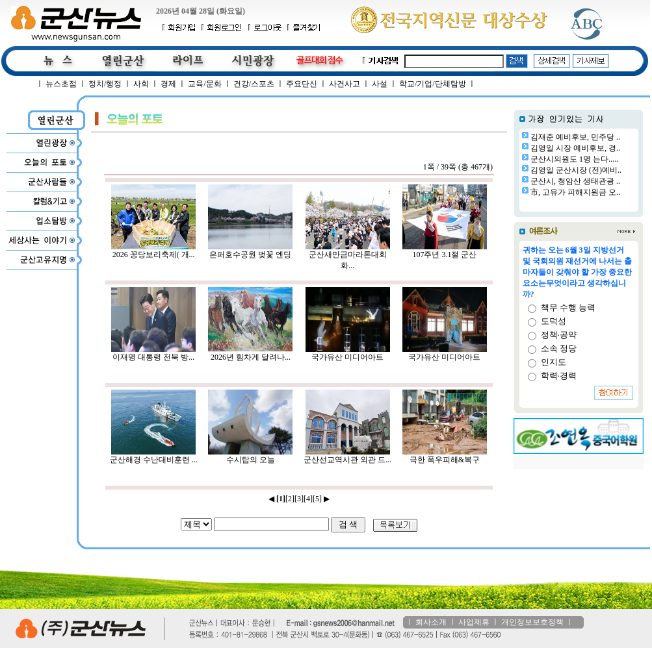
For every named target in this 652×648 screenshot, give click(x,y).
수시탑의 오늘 (250, 455)
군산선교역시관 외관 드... (347, 455)
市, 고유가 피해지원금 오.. (575, 192)
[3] (299, 498)
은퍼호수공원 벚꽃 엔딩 (250, 250)
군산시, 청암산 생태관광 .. (575, 181)
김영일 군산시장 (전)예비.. (575, 170)
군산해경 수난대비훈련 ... (154, 455)
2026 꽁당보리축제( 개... (153, 250)
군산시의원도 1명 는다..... (574, 159)
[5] (317, 498)
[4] (308, 498)
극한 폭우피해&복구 (444, 455)
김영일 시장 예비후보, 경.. (575, 148)
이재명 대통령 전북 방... (153, 353)
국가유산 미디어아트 (348, 353)
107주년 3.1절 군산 (444, 250)
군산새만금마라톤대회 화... (348, 256)
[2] (289, 498)
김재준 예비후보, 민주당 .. (575, 137)
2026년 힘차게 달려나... (250, 353)
